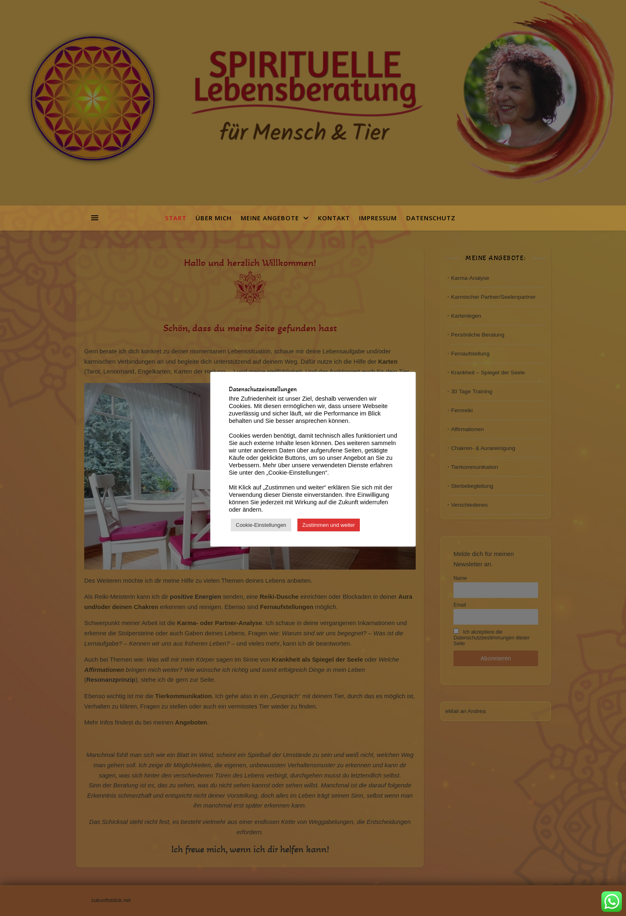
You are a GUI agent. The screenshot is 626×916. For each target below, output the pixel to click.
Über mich (214, 218)
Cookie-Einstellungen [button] (261, 525)
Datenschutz (431, 218)
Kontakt (334, 218)
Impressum (378, 218)
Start (178, 218)
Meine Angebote (270, 218)
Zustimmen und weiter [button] (328, 525)
